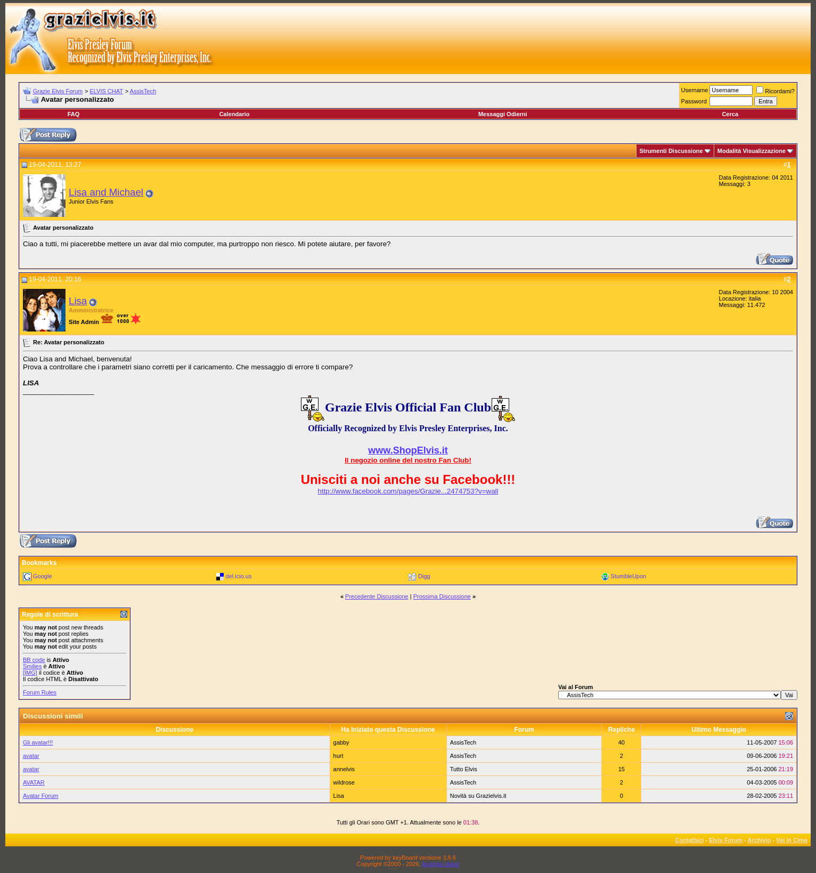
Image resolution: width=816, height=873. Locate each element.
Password (694, 101)
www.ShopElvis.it (407, 450)
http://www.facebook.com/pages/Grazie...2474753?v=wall (408, 491)
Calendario (234, 114)
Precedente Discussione (377, 596)
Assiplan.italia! (440, 864)
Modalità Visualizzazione (751, 151)
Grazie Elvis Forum (58, 91)
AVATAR (34, 782)
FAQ (74, 114)
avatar (31, 756)
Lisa (78, 300)
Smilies (32, 666)
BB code (34, 660)
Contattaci (689, 840)
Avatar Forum (40, 796)
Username (694, 90)
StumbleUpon (629, 576)
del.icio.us (239, 576)
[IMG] (30, 672)
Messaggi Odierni (502, 114)
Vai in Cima (791, 840)
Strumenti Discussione (671, 151)
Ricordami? (775, 91)
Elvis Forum (725, 840)
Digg (424, 576)
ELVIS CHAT (106, 91)
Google (42, 576)
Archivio (759, 840)
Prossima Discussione (442, 596)
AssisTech (143, 91)
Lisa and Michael (106, 192)
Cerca (730, 114)
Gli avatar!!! (38, 742)
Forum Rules (39, 692)
